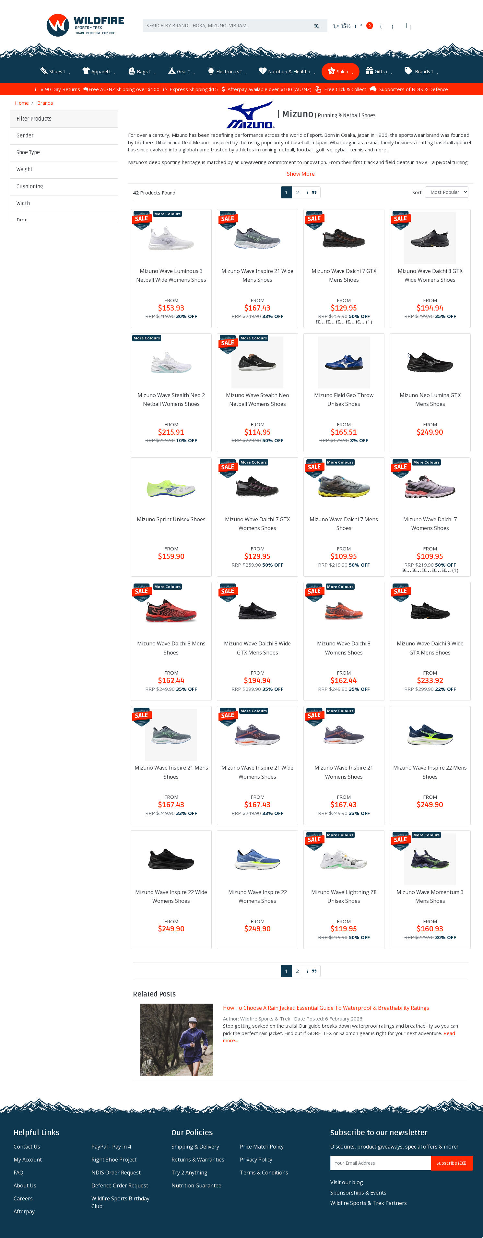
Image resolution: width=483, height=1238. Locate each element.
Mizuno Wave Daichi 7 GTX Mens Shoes (344, 274)
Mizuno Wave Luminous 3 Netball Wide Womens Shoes (171, 274)
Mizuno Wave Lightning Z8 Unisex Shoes (344, 894)
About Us (25, 1183)
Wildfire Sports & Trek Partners (368, 1201)
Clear (63, 361)
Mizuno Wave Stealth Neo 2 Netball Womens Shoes (171, 398)
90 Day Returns (57, 87)
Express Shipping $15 (190, 87)
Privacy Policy (256, 1157)
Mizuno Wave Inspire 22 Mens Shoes (430, 770)
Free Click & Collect (340, 87)
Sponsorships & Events (358, 1191)
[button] (64, 134)
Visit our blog (346, 1180)
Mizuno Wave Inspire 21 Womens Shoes (343, 770)
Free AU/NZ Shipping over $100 (121, 87)
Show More (301, 172)
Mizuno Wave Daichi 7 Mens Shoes (344, 522)
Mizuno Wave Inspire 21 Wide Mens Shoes (257, 274)
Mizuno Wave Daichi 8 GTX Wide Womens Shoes (430, 274)
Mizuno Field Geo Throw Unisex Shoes (343, 398)
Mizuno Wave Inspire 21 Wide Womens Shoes (257, 770)
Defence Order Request (119, 1183)
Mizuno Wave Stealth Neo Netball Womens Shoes (257, 398)
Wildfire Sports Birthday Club (120, 1200)
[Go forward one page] (312, 191)
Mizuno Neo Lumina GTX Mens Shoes (430, 398)
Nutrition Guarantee (196, 1183)
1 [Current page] (286, 190)
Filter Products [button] (34, 117)
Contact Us (27, 1145)
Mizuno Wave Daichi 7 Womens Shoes (430, 522)
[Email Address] (380, 1161)
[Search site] (317, 29)
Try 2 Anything (189, 1170)
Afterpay (24, 1209)
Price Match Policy (262, 1145)
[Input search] (225, 29)
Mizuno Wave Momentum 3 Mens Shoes (430, 894)
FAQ (18, 1170)
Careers (23, 1196)
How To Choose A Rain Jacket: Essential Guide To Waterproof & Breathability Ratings (326, 1006)
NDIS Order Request (116, 1170)
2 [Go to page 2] (297, 190)
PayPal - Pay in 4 (111, 1145)
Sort (417, 190)
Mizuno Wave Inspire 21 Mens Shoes (171, 770)
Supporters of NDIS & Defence (409, 87)
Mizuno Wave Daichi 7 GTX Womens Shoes (257, 522)
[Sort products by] (446, 190)
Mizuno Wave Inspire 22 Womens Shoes (257, 894)
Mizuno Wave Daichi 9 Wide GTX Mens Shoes (430, 646)
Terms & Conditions (264, 1170)
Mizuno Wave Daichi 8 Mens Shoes (171, 646)
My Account (28, 1157)
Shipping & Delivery (195, 1145)
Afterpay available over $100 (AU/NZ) (266, 87)
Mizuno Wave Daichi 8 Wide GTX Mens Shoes (257, 646)
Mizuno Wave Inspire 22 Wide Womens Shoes (171, 894)
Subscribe (452, 1161)
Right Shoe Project (113, 1157)
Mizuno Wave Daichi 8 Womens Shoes (344, 646)
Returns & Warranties (197, 1157)
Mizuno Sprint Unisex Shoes (171, 517)
